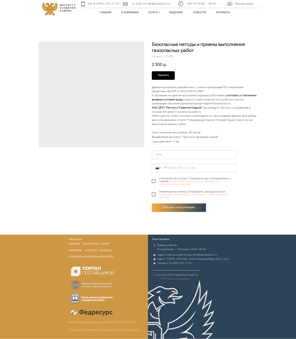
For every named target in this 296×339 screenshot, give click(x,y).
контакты (105, 251)
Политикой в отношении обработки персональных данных (189, 182)
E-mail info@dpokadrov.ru (151, 3)
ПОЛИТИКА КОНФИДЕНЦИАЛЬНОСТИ (91, 257)
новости (91, 251)
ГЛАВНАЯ (105, 13)
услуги (104, 244)
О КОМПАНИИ (130, 13)
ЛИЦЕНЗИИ (176, 13)
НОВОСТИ (199, 13)
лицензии (75, 250)
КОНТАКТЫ (223, 13)
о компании (90, 244)
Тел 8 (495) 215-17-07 (103, 3)
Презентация (244, 3)
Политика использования (175, 279)
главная (74, 244)
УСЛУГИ (152, 13)
